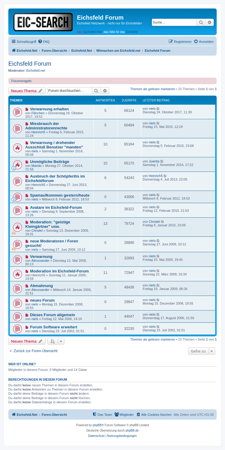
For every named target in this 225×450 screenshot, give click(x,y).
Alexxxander (41, 260)
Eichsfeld (132, 32)
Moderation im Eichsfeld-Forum (59, 271)
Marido (37, 165)
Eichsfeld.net (35, 70)
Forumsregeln (21, 81)
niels (152, 108)
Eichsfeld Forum (29, 63)
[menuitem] (44, 41)
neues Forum (42, 300)
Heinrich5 (38, 132)
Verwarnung (41, 256)
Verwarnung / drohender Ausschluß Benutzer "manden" (54, 144)
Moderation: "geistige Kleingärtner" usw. (47, 224)
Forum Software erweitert (53, 327)
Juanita (154, 161)
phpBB (97, 425)
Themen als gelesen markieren (152, 89)
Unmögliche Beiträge (49, 161)
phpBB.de (132, 430)
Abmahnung (41, 285)
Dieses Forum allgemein (52, 315)
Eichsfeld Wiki (93, 32)
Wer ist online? (22, 364)
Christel (37, 230)
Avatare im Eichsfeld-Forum (56, 207)
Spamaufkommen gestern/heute (59, 195)
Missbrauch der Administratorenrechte (46, 125)
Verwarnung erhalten (49, 109)
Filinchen (38, 113)
